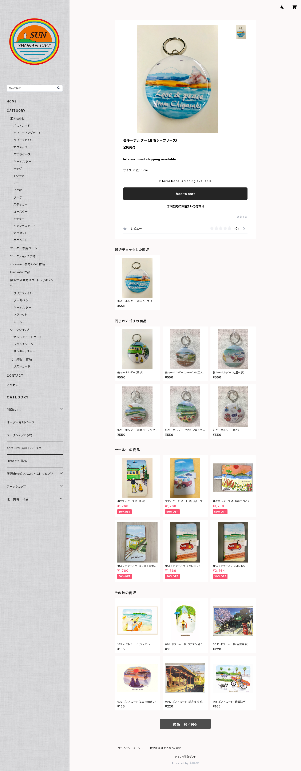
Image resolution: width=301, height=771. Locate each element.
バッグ (17, 168)
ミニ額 (17, 190)
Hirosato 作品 (20, 272)
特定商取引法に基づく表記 (165, 748)
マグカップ (20, 147)
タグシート (20, 240)
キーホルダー (22, 161)
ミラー (17, 183)
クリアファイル (23, 140)
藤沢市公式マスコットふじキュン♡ (30, 473)
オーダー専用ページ (24, 248)
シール (17, 322)
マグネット (20, 233)
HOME (12, 101)
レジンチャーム (23, 344)
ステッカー (20, 204)
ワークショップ (19, 330)
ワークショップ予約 (23, 256)
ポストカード (21, 125)
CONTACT (15, 375)
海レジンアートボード (27, 337)
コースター (20, 211)
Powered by (185, 763)
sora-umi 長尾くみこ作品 (27, 264)
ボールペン (20, 300)
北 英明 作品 (21, 359)
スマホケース (22, 154)
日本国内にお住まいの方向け (185, 206)
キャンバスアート (24, 226)
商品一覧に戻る (185, 724)
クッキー (19, 218)
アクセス (12, 385)
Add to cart (185, 194)
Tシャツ (18, 176)
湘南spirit (17, 118)
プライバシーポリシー (130, 748)
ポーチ (17, 197)
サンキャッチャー (24, 351)
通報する (242, 216)
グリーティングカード (27, 133)
